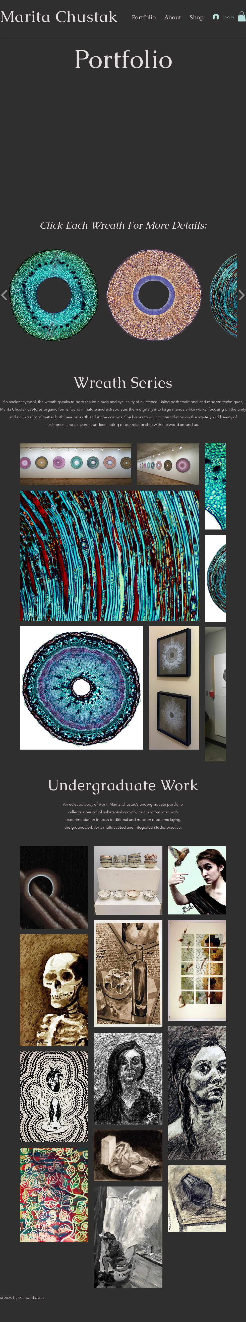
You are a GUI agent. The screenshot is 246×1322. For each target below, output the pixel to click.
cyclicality (126, 401)
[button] (143, 17)
